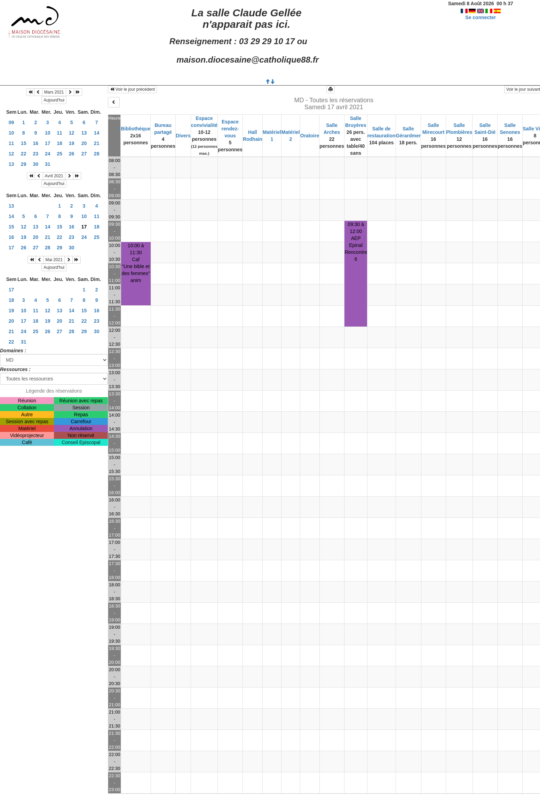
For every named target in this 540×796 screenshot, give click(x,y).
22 (23, 153)
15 (23, 143)
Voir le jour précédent (132, 89)
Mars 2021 (54, 92)
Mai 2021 (54, 259)
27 (84, 153)
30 (36, 164)
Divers (183, 135)
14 (97, 133)
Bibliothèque (135, 128)
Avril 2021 (54, 176)
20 (84, 143)
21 (97, 143)
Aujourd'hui (53, 100)
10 (11, 133)
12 (71, 133)
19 (71, 143)
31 (47, 164)
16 (36, 143)
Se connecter (480, 17)
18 (59, 143)
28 (97, 153)
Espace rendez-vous (230, 128)
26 (71, 153)
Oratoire (309, 135)
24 (47, 153)
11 (59, 133)
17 (47, 143)
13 (84, 133)
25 (59, 153)
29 (23, 164)
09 (11, 122)
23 (36, 153)
